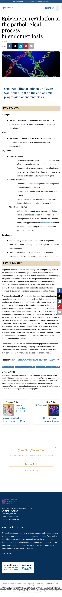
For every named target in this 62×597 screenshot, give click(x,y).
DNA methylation (7, 367)
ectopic (12, 124)
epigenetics (31, 367)
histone (30, 184)
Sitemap (47, 583)
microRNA (55, 367)
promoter (43, 176)
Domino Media (40, 583)
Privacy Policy (55, 583)
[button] (31, 450)
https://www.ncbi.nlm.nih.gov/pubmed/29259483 (38, 360)
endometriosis (20, 367)
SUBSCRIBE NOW (31, 470)
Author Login (31, 585)
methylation (28, 296)
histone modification (43, 367)
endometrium (45, 223)
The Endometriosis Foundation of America (38, 1)
